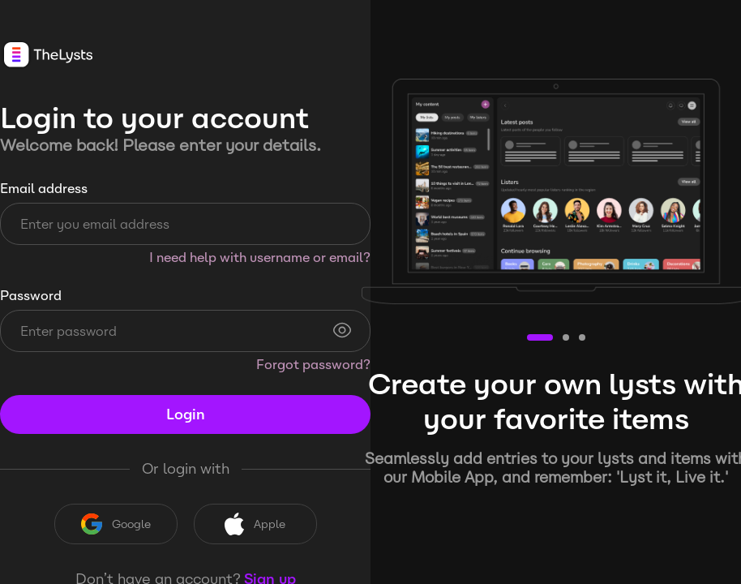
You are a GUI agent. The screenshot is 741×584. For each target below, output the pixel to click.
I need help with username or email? (259, 257)
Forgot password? (313, 364)
